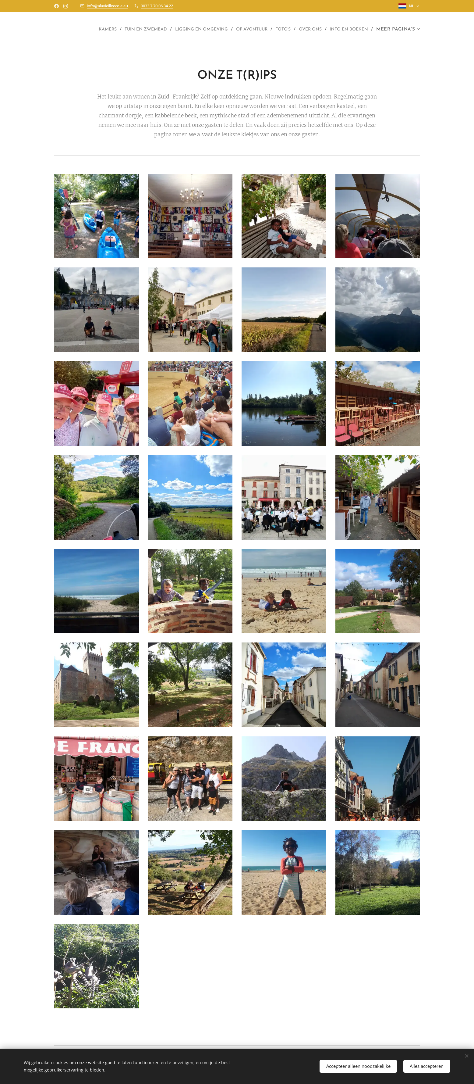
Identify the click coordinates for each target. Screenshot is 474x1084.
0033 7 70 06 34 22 (157, 6)
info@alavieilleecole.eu (107, 6)
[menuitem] (127, 29)
